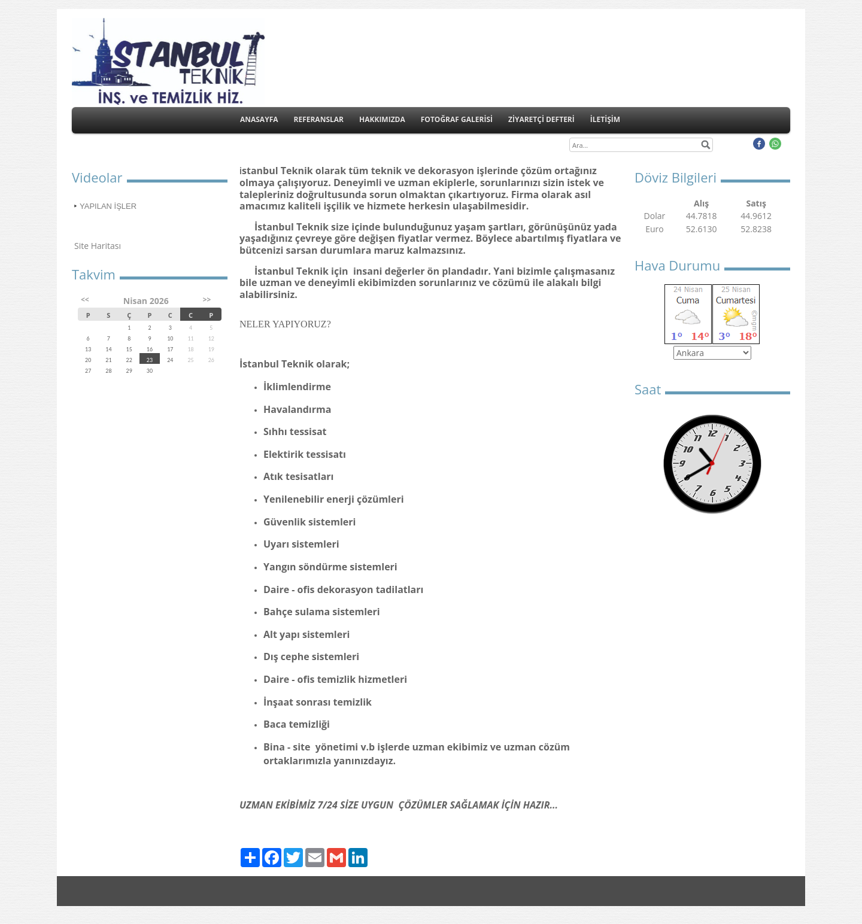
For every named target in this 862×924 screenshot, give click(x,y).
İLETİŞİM (605, 119)
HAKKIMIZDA (382, 119)
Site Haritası (97, 245)
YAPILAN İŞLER (108, 206)
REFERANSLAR (319, 119)
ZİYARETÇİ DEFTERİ (541, 119)
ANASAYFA (259, 119)
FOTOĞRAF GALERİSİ (457, 119)
